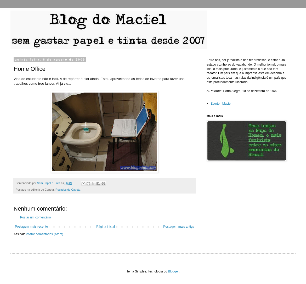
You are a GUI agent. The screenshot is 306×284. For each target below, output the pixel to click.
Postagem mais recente (31, 226)
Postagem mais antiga (178, 226)
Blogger (173, 271)
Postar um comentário (35, 217)
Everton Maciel (221, 103)
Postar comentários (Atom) (44, 234)
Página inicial (105, 226)
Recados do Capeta (67, 189)
